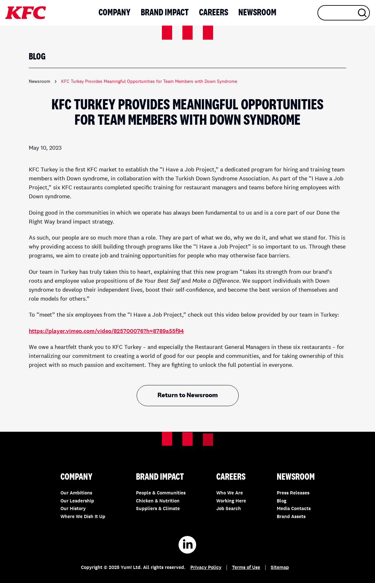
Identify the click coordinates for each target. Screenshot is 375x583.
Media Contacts (294, 509)
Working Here (231, 501)
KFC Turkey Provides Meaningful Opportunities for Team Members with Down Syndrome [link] (149, 81)
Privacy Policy (205, 567)
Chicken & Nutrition (158, 501)
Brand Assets (291, 517)
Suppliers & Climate (158, 509)
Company (115, 13)
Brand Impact (165, 13)
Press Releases (293, 493)
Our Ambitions (76, 493)
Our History (73, 509)
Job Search (228, 509)
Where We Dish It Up (82, 517)
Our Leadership (77, 501)
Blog (281, 501)
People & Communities (161, 493)
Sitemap (280, 567)
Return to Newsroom (187, 395)
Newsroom (257, 13)
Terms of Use (246, 567)
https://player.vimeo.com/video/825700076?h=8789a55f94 (106, 331)
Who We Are (229, 493)
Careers (213, 13)
